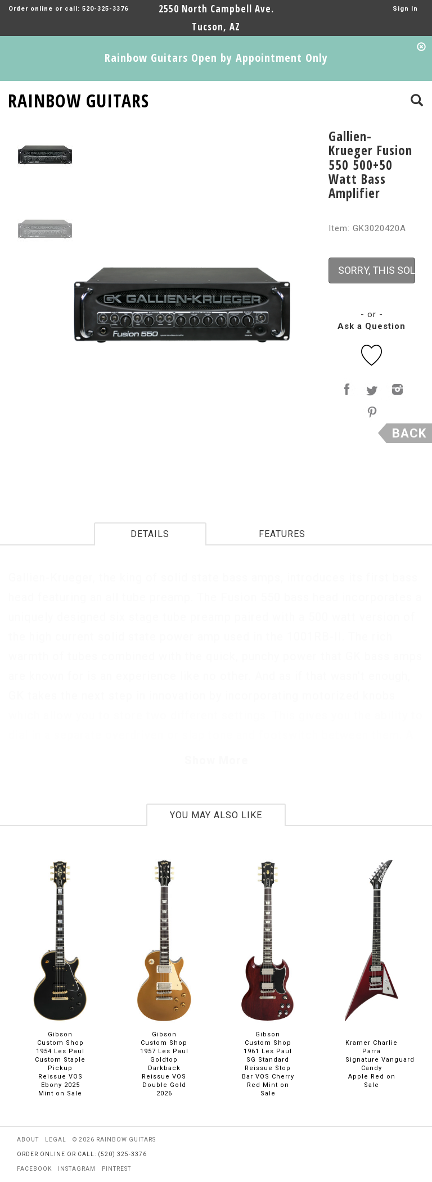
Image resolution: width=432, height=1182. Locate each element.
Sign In (405, 8)
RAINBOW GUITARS (78, 98)
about (28, 1139)
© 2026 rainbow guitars (114, 1139)
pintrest (116, 1169)
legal (55, 1139)
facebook (34, 1169)
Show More (216, 760)
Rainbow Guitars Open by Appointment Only (216, 57)
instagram (77, 1169)
